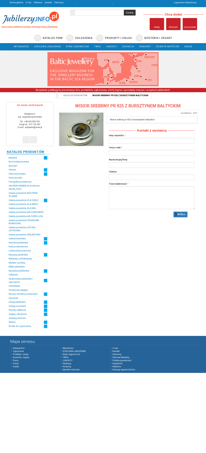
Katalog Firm (19, 348)
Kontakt (48, 2)
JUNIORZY (67, 360)
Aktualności (68, 348)
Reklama (38, 2)
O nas (28, 2)
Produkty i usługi (20, 354)
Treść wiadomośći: (118, 184)
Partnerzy (58, 2)
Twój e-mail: (115, 147)
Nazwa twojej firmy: (118, 159)
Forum (16, 363)
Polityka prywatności (121, 360)
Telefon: (113, 172)
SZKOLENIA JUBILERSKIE (74, 351)
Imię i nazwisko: (116, 135)
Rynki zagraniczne (71, 354)
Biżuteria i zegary (21, 357)
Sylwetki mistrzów (71, 369)
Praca (15, 360)
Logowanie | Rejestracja (185, 2)
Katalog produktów (75, 95)
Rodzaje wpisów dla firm (123, 369)
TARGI (65, 357)
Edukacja (67, 363)
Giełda (16, 366)
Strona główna (16, 2)
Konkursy (67, 366)
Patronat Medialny (120, 357)
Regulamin (117, 363)
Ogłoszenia (18, 351)
